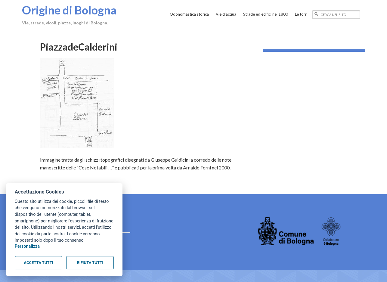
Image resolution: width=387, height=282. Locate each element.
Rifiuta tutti (90, 262)
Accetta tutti (38, 262)
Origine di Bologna (69, 10)
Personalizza (27, 246)
